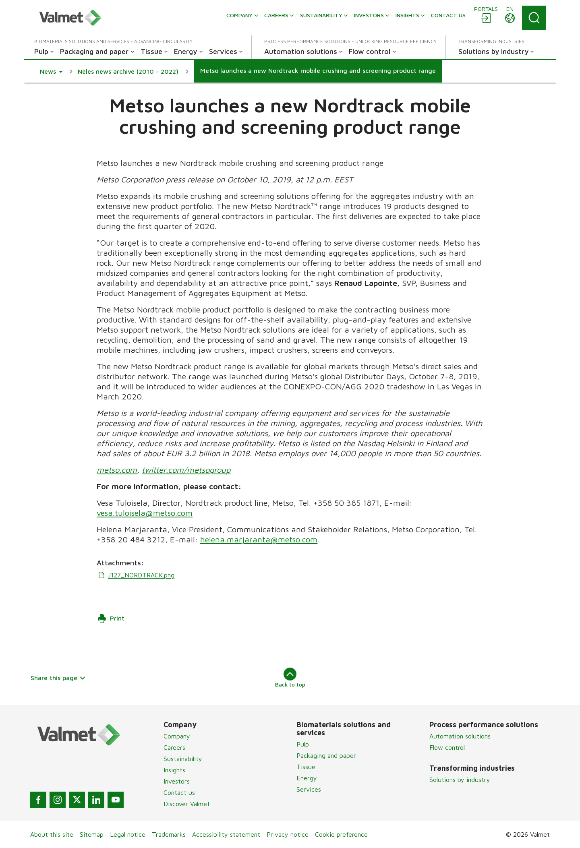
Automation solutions (460, 736)
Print (110, 618)
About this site (51, 834)
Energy (306, 778)
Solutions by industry (459, 779)
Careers (174, 747)
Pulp (302, 744)
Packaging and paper (326, 755)
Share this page (58, 677)
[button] (51, 71)
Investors (177, 781)
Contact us (179, 792)
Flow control (447, 747)
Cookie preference (341, 834)
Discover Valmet (187, 803)
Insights (174, 770)
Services (308, 789)
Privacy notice (288, 834)
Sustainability (183, 758)
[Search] (534, 18)
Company (177, 736)
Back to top (290, 678)
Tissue (305, 766)
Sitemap (92, 834)
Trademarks (169, 834)
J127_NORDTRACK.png (135, 575)
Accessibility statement (226, 834)
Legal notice (127, 834)
